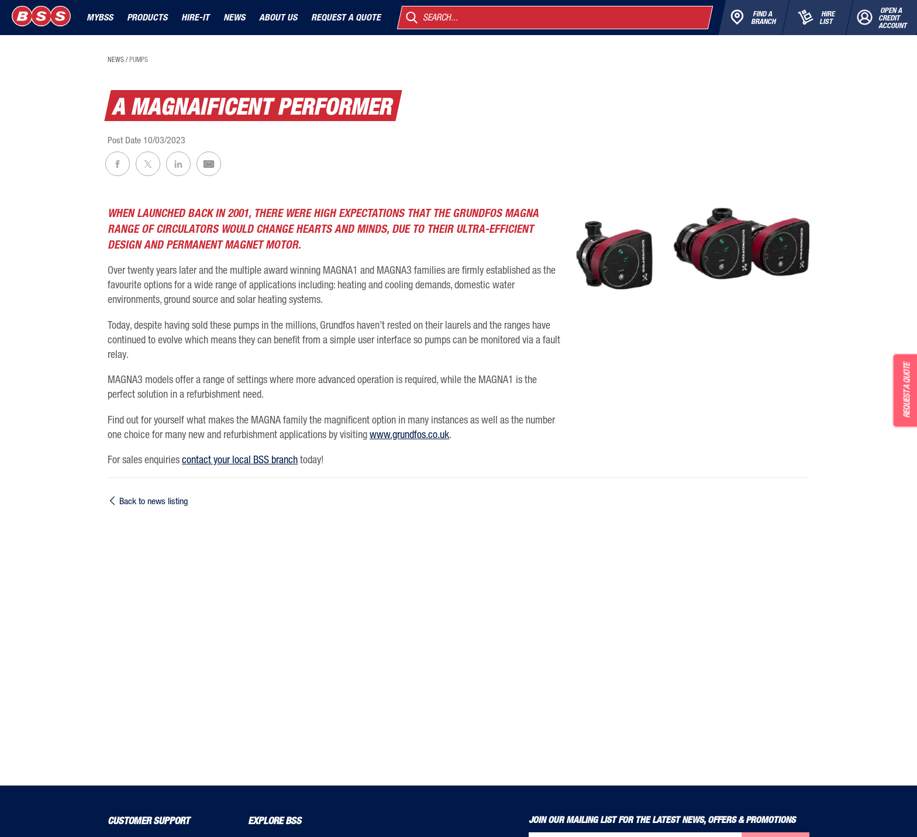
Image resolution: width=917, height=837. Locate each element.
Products (147, 17)
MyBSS (100, 17)
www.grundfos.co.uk (409, 434)
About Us (278, 17)
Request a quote (346, 17)
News (234, 17)
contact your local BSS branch (240, 459)
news (116, 60)
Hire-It (195, 17)
